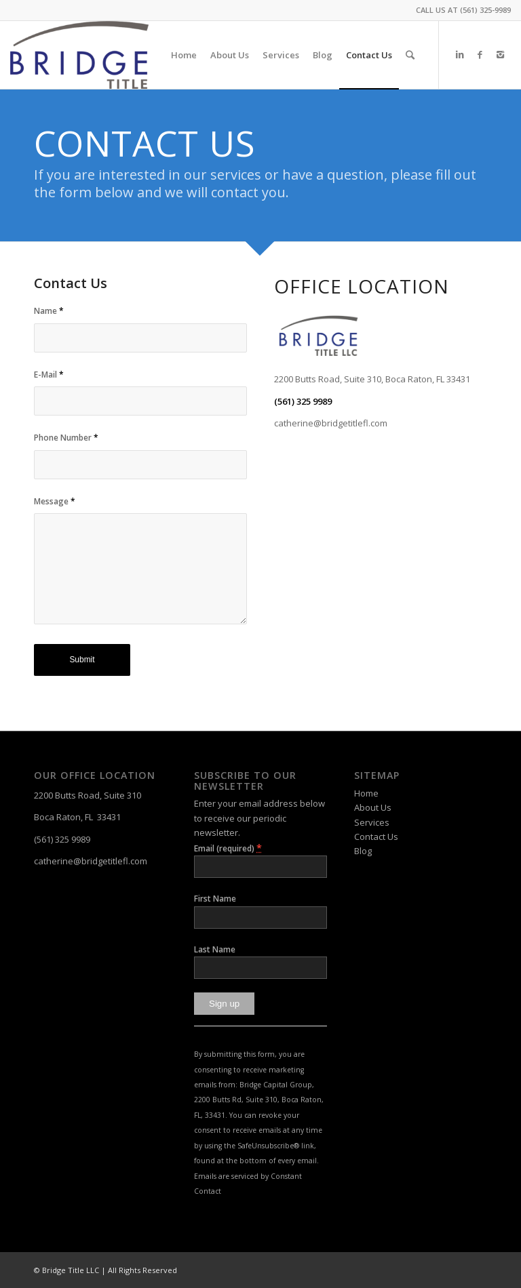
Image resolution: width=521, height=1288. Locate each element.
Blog (363, 851)
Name (49, 311)
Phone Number (66, 437)
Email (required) (228, 847)
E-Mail (49, 374)
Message (54, 501)
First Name (215, 898)
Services (371, 822)
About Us (372, 807)
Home (366, 793)
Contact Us (376, 836)
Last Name (214, 949)
